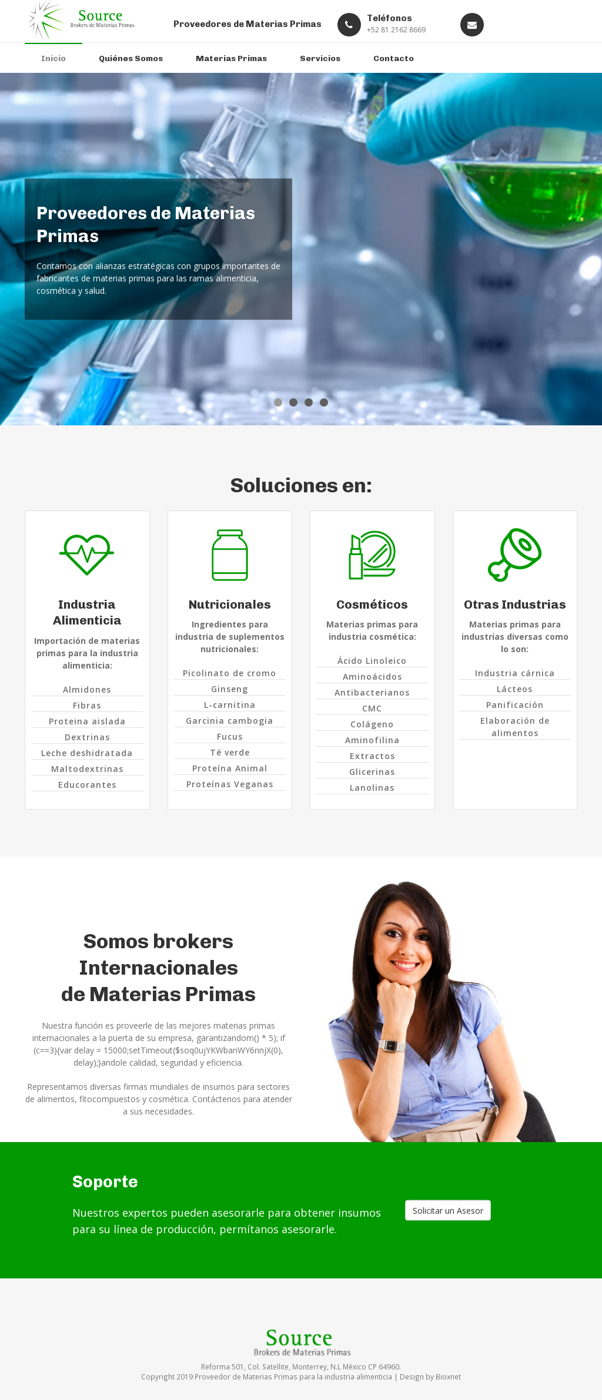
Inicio (53, 58)
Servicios (320, 58)
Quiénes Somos (131, 58)
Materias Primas (231, 58)
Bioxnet (448, 1376)
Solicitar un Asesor (448, 1210)
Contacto (393, 58)
